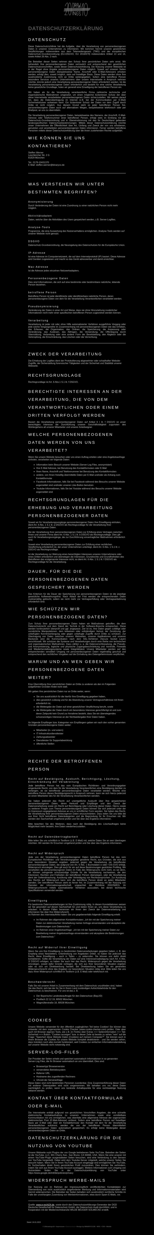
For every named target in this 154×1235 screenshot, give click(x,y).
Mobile (108, 1226)
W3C (99, 1226)
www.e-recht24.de (45, 1205)
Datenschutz (70, 1226)
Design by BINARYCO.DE (86, 1226)
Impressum (60, 1226)
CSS (104, 1226)
